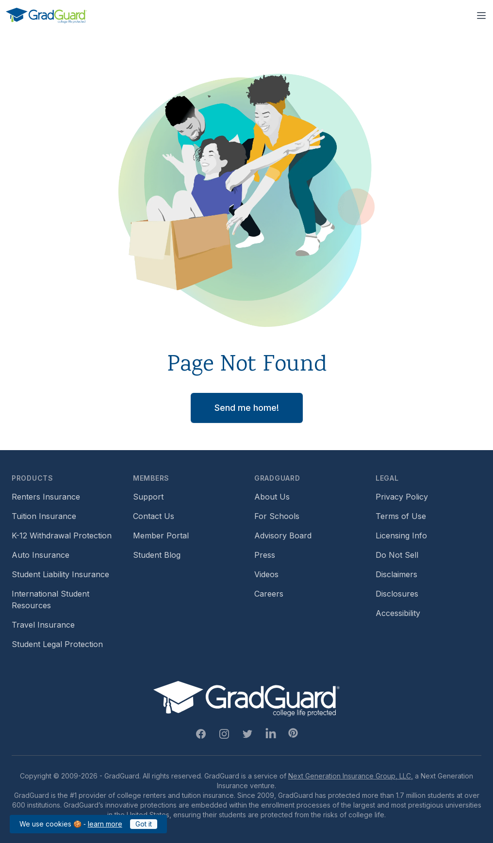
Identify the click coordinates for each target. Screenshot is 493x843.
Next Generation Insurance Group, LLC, (350, 776)
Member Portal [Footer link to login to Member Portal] (161, 535)
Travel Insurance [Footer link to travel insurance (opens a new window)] (43, 625)
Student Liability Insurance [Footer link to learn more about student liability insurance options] (60, 574)
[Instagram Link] (224, 734)
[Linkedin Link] (271, 734)
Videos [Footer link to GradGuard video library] (266, 574)
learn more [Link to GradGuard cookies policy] (105, 824)
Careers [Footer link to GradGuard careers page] (268, 594)
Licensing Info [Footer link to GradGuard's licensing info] (401, 535)
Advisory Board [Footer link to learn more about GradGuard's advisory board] (283, 535)
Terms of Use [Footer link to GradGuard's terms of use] (401, 516)
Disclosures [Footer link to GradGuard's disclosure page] (397, 594)
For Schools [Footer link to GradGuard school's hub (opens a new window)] (276, 516)
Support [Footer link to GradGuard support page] (148, 497)
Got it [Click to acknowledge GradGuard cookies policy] (143, 824)
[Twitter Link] (247, 734)
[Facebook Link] (201, 734)
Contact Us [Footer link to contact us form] (153, 516)
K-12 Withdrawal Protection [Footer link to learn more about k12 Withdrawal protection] (62, 535)
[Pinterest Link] (293, 733)
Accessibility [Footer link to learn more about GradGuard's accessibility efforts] (398, 613)
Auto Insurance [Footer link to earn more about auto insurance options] (40, 555)
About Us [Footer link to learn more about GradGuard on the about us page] (272, 497)
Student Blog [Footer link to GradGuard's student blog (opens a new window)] (157, 555)
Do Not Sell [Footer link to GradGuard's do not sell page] (397, 555)
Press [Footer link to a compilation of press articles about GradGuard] (264, 555)
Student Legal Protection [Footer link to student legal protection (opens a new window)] (57, 644)
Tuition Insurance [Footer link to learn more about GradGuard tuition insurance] (44, 516)
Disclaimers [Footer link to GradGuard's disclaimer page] (396, 574)
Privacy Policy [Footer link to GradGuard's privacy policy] (402, 497)
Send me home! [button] (246, 408)
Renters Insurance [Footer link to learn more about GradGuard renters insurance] (46, 497)
